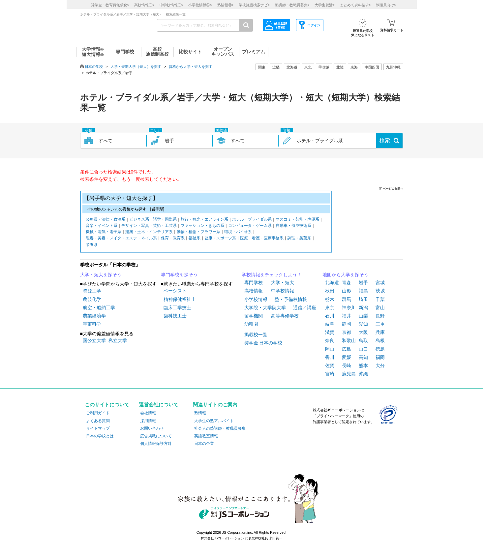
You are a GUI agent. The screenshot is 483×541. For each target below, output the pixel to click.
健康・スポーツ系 (220, 238)
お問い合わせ (152, 428)
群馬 (346, 299)
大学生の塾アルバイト (214, 421)
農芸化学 (92, 299)
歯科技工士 (175, 315)
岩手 (363, 282)
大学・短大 (282, 282)
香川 (329, 357)
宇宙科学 (92, 324)
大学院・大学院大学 (265, 307)
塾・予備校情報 (291, 299)
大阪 (363, 332)
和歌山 (349, 340)
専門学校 (253, 282)
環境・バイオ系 (238, 232)
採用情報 (148, 421)
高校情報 (253, 290)
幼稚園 (251, 324)
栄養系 (92, 245)
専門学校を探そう (179, 274)
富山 (380, 307)
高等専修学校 (285, 315)
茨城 (380, 290)
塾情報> (225, 5)
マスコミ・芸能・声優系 (297, 220)
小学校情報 (255, 299)
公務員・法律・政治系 (105, 220)
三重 (380, 324)
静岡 (346, 324)
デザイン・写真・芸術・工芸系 (149, 226)
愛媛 (346, 357)
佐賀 (329, 365)
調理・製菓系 (299, 238)
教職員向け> (386, 5)
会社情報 (148, 413)
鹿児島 (349, 373)
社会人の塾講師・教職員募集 (220, 428)
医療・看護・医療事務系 (262, 238)
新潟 (363, 307)
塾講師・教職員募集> (292, 5)
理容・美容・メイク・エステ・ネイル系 (121, 238)
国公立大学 (94, 340)
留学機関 (253, 315)
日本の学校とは (100, 436)
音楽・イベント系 (101, 226)
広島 (346, 349)
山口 (363, 349)
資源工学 (92, 290)
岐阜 (329, 324)
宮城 (380, 282)
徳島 (380, 349)
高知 (363, 357)
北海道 (292, 67)
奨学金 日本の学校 (263, 342)
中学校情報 (282, 290)
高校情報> (144, 5)
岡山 (329, 349)
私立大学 (117, 340)
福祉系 (194, 238)
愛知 (363, 324)
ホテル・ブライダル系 (252, 220)
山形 (346, 290)
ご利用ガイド (98, 413)
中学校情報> (171, 5)
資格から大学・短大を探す (190, 66)
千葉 (380, 299)
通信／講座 (304, 307)
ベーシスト (175, 290)
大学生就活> (325, 5)
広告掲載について (156, 436)
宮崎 (329, 373)
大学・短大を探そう (101, 274)
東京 (329, 307)
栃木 (329, 299)
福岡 (380, 357)
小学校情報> (200, 5)
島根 (380, 340)
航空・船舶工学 (99, 307)
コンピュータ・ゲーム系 (250, 226)
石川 (329, 315)
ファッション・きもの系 (202, 226)
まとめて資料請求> (355, 5)
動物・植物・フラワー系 (198, 232)
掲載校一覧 (255, 334)
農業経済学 (94, 315)
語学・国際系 (165, 220)
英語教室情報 (206, 436)
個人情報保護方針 (156, 443)
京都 (346, 332)
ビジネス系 (139, 220)
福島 (363, 290)
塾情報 (200, 413)
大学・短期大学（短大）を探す (135, 66)
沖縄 (363, 373)
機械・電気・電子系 (103, 232)
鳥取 (363, 340)
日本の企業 (204, 443)
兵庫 (380, 332)
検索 (384, 140)
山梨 (363, 315)
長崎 (346, 365)
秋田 (329, 290)
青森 (346, 282)
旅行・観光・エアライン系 (204, 220)
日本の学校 (94, 66)
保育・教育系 (173, 238)
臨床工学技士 (177, 307)
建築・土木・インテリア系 (149, 232)
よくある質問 (98, 421)
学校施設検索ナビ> (254, 5)
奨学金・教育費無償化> (110, 5)
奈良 (329, 340)
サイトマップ (98, 428)
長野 (380, 315)
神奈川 (349, 307)
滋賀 (329, 332)
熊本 (363, 365)
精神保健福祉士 (180, 299)
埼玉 (363, 299)
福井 (346, 315)
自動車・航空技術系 (293, 226)
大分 (380, 365)
